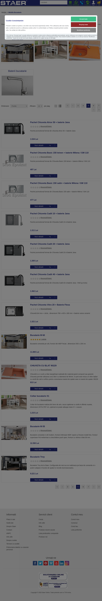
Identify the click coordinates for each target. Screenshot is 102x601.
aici (54, 38)
